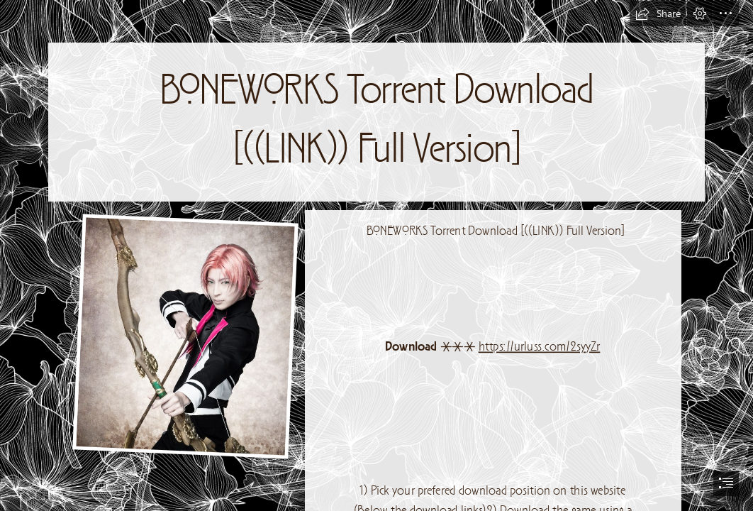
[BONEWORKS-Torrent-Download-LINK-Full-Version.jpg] (185, 335)
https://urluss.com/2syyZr (540, 347)
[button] (658, 13)
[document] (376, 255)
